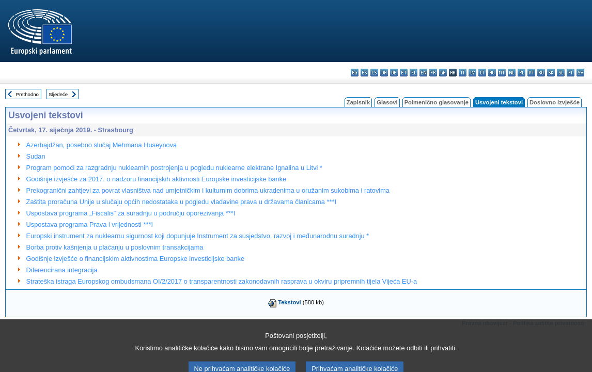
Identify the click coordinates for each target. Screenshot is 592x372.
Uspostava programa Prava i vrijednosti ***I (89, 224)
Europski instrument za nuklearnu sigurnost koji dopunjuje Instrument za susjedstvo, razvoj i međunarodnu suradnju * (197, 236)
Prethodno (27, 94)
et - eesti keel (404, 72)
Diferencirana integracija (62, 270)
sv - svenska (580, 72)
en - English (423, 72)
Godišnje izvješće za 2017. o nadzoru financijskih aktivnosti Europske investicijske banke (156, 179)
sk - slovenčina (551, 72)
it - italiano (462, 72)
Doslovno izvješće (554, 102)
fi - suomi (570, 72)
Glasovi (387, 102)
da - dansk (384, 72)
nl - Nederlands (512, 72)
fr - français (433, 72)
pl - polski (521, 72)
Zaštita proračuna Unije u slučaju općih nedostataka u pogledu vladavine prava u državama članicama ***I (181, 202)
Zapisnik (358, 102)
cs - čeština (374, 72)
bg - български (355, 72)
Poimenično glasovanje (436, 102)
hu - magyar (492, 72)
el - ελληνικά (413, 72)
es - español (364, 72)
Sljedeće (58, 94)
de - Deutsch (394, 72)
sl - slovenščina (561, 72)
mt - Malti (502, 72)
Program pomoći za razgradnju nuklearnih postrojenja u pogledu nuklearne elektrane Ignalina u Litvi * (174, 168)
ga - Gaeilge (443, 72)
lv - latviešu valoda (472, 72)
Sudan (35, 156)
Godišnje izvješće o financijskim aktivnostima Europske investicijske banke (135, 258)
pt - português (531, 72)
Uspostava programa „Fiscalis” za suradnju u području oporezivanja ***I (131, 213)
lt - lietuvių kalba (482, 72)
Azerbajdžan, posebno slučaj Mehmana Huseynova (101, 145)
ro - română (541, 72)
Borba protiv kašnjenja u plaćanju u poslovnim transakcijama (115, 247)
